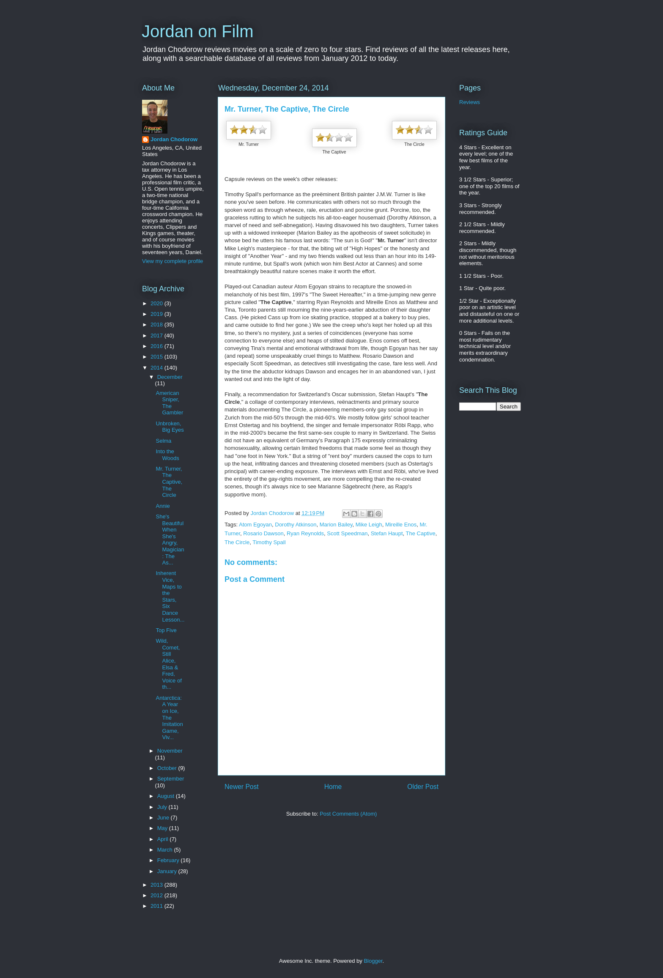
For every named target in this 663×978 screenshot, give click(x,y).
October (167, 768)
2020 (157, 303)
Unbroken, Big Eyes (170, 426)
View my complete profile (172, 261)
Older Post (422, 786)
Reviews (469, 102)
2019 (157, 314)
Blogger (373, 961)
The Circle (237, 542)
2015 (157, 356)
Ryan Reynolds (305, 533)
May (163, 828)
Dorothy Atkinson (295, 524)
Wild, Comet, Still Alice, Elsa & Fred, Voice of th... (168, 664)
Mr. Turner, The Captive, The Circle (169, 482)
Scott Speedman (347, 533)
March (165, 850)
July (163, 807)
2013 (157, 885)
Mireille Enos (400, 524)
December (170, 377)
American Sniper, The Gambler (169, 403)
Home (333, 786)
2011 (157, 906)
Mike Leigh (369, 524)
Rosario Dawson (263, 533)
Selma (163, 441)
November (170, 751)
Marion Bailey (336, 524)
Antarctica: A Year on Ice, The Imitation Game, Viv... (169, 718)
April (163, 839)
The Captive (421, 533)
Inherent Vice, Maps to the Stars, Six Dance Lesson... (170, 596)
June (164, 817)
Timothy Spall (268, 542)
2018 (157, 324)
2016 (157, 346)
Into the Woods (167, 454)
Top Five (166, 630)
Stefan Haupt (387, 533)
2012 (157, 895)
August (166, 796)
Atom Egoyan (255, 524)
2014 (157, 367)
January (167, 871)
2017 (157, 335)
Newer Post (242, 786)
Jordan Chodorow (174, 139)
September (170, 778)
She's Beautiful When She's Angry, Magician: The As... (170, 539)
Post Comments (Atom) (348, 814)
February (169, 860)
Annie (163, 506)
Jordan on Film (198, 31)
